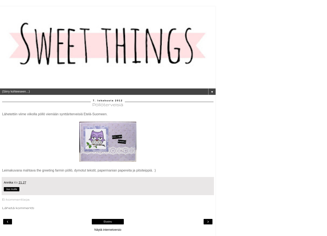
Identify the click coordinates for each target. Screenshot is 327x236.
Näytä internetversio (107, 229)
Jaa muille (11, 189)
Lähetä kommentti (18, 208)
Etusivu (108, 221)
